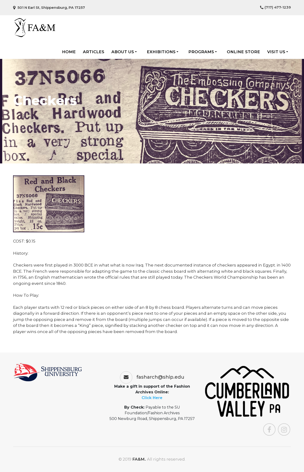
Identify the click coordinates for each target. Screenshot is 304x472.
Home (69, 51)
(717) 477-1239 (275, 7)
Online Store (243, 51)
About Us (124, 51)
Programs (202, 51)
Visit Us (277, 51)
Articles (93, 51)
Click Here (152, 398)
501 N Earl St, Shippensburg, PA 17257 (49, 7)
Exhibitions (162, 51)
